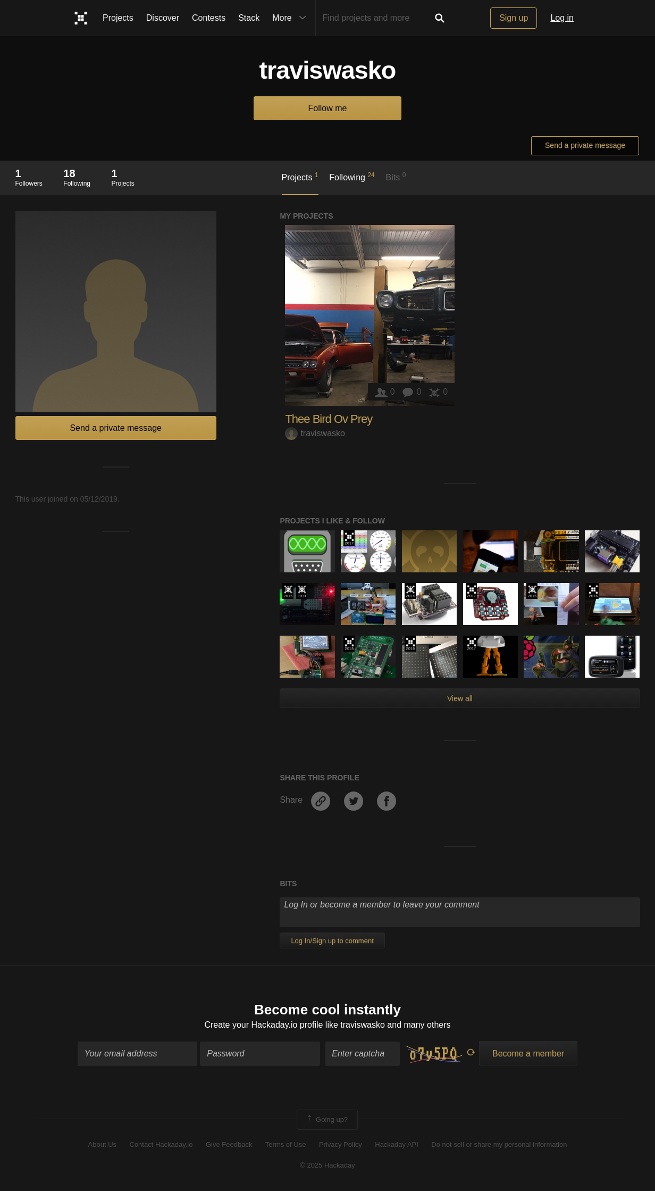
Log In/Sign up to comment (332, 941)
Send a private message (585, 145)
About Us (102, 1144)
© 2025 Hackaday (327, 1165)
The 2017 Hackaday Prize (349, 538)
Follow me (327, 108)
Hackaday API (396, 1144)
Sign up (513, 17)
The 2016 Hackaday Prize (593, 591)
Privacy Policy (340, 1144)
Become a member (528, 1053)
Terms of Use (285, 1144)
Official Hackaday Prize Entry (301, 591)
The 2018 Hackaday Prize (349, 644)
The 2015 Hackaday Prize (287, 591)
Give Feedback (229, 1144)
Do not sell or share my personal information (499, 1144)
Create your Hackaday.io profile (263, 1024)
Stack (248, 17)
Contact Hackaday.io (161, 1144)
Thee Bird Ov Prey (328, 419)
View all (460, 698)
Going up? (326, 1120)
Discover (162, 17)
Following (351, 176)
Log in (562, 17)
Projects (118, 17)
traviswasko (315, 433)
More (291, 18)
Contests (208, 17)
